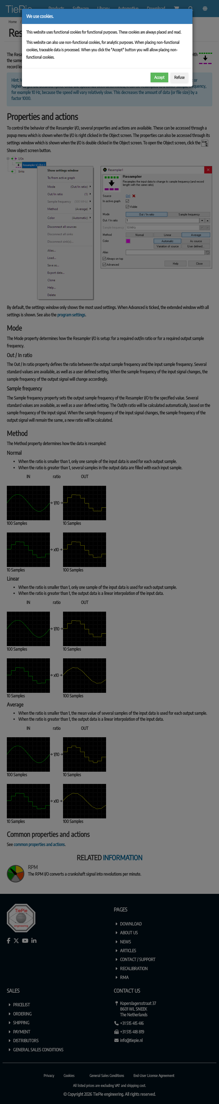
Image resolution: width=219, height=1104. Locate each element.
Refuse (179, 77)
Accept (159, 77)
